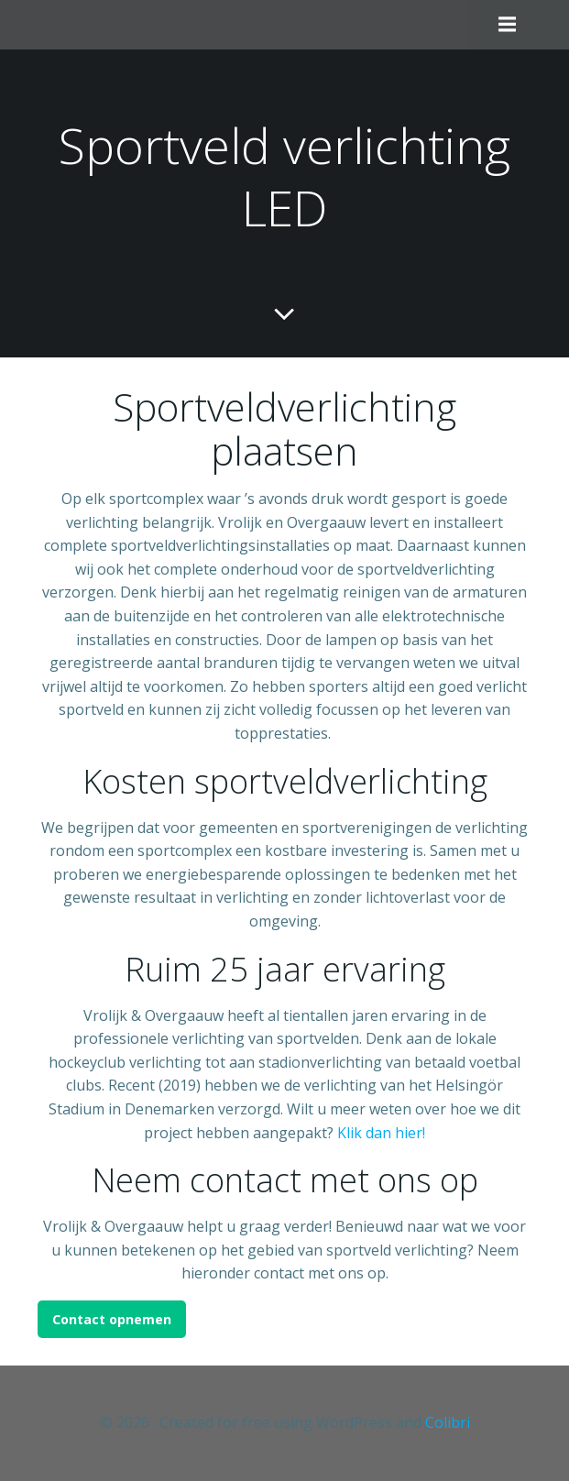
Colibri (447, 1422)
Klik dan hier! (381, 1133)
